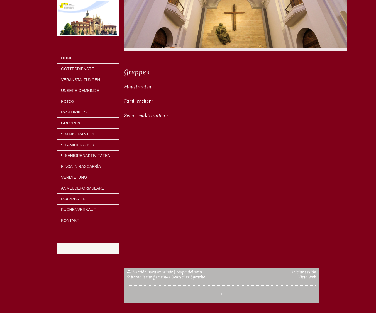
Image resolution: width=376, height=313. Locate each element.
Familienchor (137, 101)
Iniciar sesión (304, 272)
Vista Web (307, 277)
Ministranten (137, 87)
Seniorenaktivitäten (144, 115)
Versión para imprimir (150, 272)
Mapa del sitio (189, 272)
